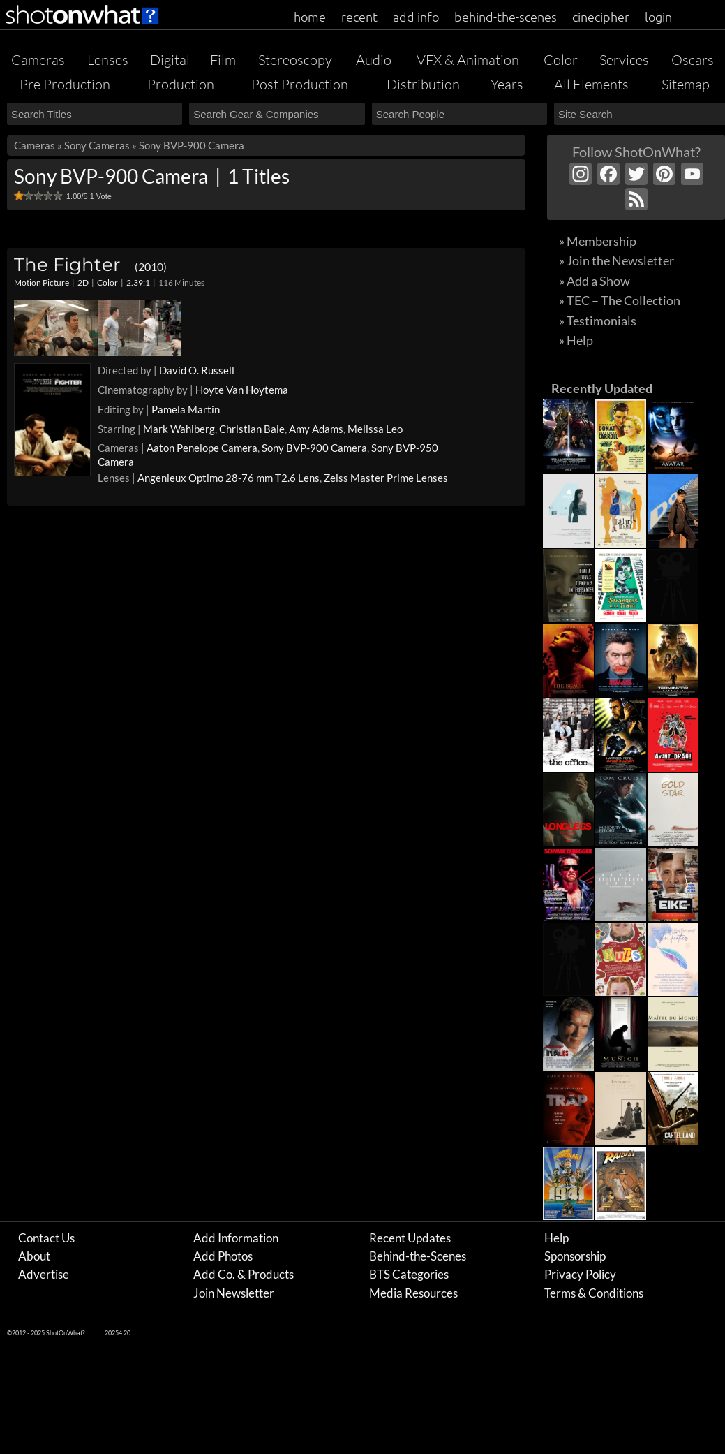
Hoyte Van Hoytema (241, 389)
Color (561, 59)
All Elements (591, 84)
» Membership (597, 241)
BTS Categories (409, 1274)
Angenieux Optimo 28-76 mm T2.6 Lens (228, 477)
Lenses (107, 59)
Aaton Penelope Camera (202, 447)
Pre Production (65, 84)
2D (83, 282)
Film (223, 59)
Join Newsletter (233, 1293)
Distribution (423, 84)
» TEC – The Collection (619, 300)
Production (180, 84)
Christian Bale (252, 429)
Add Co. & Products (243, 1274)
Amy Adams (316, 429)
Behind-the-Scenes (417, 1256)
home (310, 16)
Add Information (235, 1238)
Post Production (299, 84)
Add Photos (223, 1256)
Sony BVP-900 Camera (314, 447)
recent (359, 16)
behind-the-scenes (505, 16)
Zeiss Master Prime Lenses (386, 477)
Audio (373, 59)
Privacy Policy (580, 1274)
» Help (576, 340)
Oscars (692, 59)
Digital (170, 59)
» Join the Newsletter (616, 260)
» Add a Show (594, 280)
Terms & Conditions (593, 1293)
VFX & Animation (468, 59)
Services (624, 59)
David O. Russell (196, 370)
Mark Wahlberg (179, 429)
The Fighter (90, 265)
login (658, 16)
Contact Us (46, 1238)
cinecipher (600, 16)
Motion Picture (41, 282)
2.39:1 (138, 282)
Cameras (38, 59)
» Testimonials (597, 320)
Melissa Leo (375, 429)
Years (507, 84)
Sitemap (686, 84)
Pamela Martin (185, 409)
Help (556, 1238)
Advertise (43, 1274)
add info (416, 16)
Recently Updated (601, 388)
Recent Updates (410, 1238)
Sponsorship (575, 1256)
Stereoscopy (295, 59)
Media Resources (413, 1293)
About (34, 1256)
